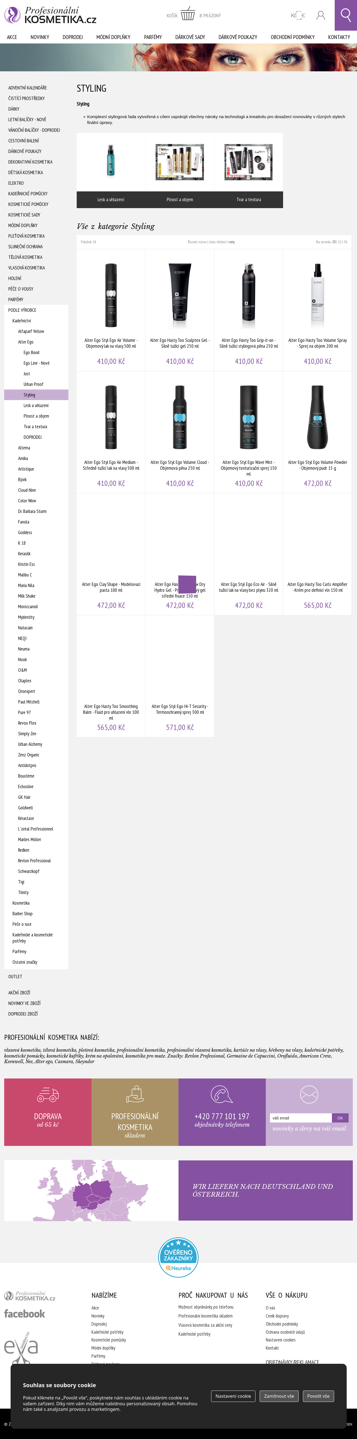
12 (339, 241)
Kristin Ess (26, 564)
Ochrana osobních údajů (285, 1332)
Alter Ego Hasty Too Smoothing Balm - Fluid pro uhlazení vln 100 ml (111, 676)
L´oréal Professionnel (35, 829)
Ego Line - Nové (37, 363)
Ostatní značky (25, 962)
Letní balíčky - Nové (27, 119)
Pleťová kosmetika (26, 236)
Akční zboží (19, 993)
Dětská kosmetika (25, 172)
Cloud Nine (27, 490)
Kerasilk (24, 554)
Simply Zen (27, 734)
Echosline (25, 786)
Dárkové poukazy (238, 37)
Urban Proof (34, 384)
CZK (298, 15)
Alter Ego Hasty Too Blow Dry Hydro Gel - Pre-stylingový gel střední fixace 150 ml (180, 554)
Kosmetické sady (24, 215)
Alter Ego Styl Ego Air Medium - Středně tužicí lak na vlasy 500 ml (111, 432)
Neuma (24, 649)
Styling (29, 395)
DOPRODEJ (33, 437)
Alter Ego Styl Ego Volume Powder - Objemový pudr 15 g (317, 432)
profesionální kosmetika (39, 1297)
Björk (22, 479)
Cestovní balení (23, 141)
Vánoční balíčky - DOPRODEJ (34, 130)
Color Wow (27, 501)
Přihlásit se (321, 15)
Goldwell (25, 808)
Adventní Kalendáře (27, 88)
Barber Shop (23, 913)
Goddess (25, 532)
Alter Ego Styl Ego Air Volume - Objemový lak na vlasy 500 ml (111, 310)
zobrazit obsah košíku (194, 15)
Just (27, 374)
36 (345, 241)
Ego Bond (31, 352)
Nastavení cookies (281, 1340)
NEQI (22, 638)
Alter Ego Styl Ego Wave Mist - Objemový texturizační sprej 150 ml (248, 432)
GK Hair (24, 797)
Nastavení (233, 1396)
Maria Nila (26, 585)
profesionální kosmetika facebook (24, 1313)
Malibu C (25, 575)
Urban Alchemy (30, 744)
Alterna (24, 448)
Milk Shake (26, 596)
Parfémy (153, 37)
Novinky (40, 37)
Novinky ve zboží (24, 1003)
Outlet (15, 976)
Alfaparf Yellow (31, 331)
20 (334, 241)
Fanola (23, 522)
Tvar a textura (35, 426)
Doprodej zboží (23, 1014)
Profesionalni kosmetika (178, 1257)
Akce (12, 37)
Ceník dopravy (277, 1316)
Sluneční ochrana (25, 247)
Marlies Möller (29, 839)
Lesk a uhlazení (36, 405)
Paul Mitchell (29, 702)
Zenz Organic (28, 755)
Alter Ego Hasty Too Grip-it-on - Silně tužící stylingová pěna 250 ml (248, 310)
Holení (14, 278)
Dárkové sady (190, 37)
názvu (203, 241)
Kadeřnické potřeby (107, 1332)
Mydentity (26, 617)
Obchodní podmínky (293, 37)
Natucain (25, 628)
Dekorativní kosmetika (30, 162)
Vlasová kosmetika (26, 268)
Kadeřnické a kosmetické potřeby (33, 938)
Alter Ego (25, 342)
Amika (23, 458)
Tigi (21, 882)
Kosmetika (21, 903)
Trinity (23, 892)
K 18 (22, 543)
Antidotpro (27, 765)
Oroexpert (26, 691)
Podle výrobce (22, 310)
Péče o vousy (20, 289)
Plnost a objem (36, 416)
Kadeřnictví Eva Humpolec (21, 1349)
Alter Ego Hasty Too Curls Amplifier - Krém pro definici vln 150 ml (317, 554)
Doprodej (73, 37)
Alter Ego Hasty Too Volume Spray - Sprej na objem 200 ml (317, 310)
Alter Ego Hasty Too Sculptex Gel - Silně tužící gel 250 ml (180, 310)
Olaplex (24, 681)
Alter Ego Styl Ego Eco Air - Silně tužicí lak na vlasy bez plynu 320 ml (248, 554)
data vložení (217, 241)
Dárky (13, 109)
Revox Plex (27, 723)
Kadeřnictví (22, 321)
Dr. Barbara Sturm (32, 511)
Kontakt (272, 1348)
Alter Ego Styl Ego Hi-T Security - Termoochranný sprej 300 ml (180, 676)
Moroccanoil (28, 606)
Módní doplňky (113, 37)
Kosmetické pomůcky (28, 204)
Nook (22, 659)
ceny (231, 241)
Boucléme (26, 776)
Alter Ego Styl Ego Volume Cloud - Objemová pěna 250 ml (180, 432)
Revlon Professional (34, 861)
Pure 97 (24, 712)
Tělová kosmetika (25, 257)
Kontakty (339, 37)
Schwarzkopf (29, 871)
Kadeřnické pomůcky (27, 194)
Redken (23, 850)
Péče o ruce (22, 924)
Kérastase (26, 818)
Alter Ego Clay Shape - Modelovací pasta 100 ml (111, 554)
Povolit (318, 1396)
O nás (270, 1308)
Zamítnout (279, 1396)
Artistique (26, 469)
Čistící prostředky (26, 98)
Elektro (16, 183)
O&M (22, 670)
